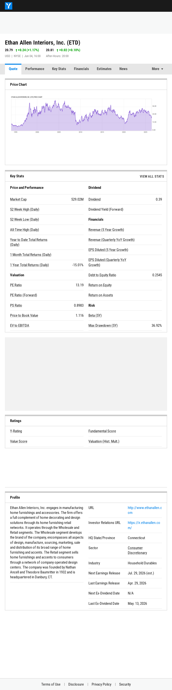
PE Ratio (16, 285)
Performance (34, 69)
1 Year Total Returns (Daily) (29, 265)
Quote (13, 69)
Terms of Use (50, 684)
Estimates (104, 69)
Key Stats (59, 69)
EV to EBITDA (19, 325)
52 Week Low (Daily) (24, 219)
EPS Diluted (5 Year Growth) (108, 250)
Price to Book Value (24, 315)
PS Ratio (16, 305)
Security (125, 684)
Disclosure (76, 684)
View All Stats (152, 176)
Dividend (94, 199)
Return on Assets (100, 295)
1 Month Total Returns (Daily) (30, 255)
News (123, 69)
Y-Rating (16, 431)
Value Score (18, 441)
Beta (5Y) (95, 315)
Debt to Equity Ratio (102, 275)
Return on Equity (100, 285)
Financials (81, 69)
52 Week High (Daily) (24, 209)
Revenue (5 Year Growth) (106, 230)
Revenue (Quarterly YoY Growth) (111, 240)
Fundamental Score (102, 431)
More (155, 69)
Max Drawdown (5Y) (103, 325)
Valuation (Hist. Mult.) (103, 441)
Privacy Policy (101, 684)
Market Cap (18, 199)
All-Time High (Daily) (24, 230)
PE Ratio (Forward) (23, 295)
